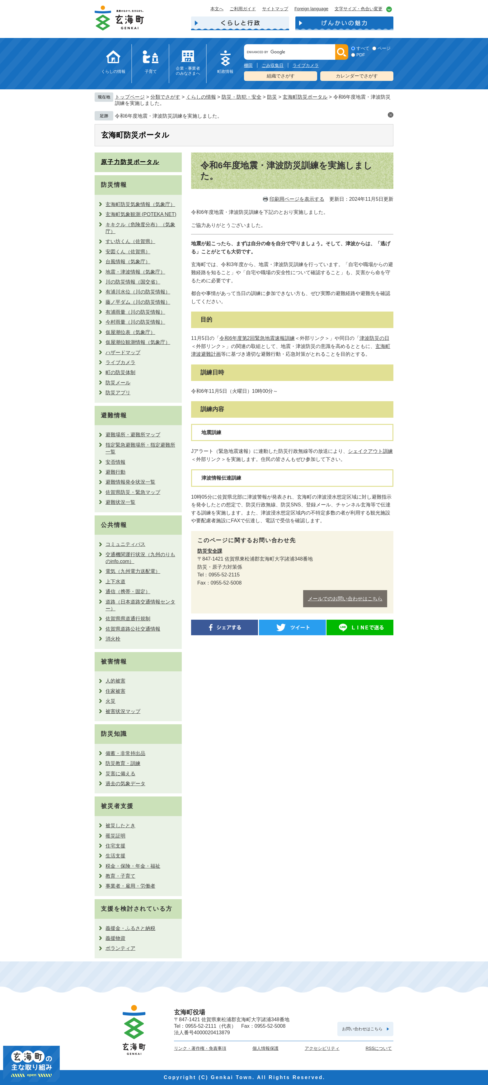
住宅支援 (115, 845)
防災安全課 (209, 551)
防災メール (118, 382)
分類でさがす (165, 97)
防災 (272, 97)
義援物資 (115, 938)
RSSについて (379, 1048)
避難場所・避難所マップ (133, 434)
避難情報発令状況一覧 (130, 482)
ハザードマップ (123, 352)
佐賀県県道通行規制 (128, 618)
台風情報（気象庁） (128, 261)
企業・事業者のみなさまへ (188, 71)
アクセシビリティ (322, 1048)
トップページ (130, 97)
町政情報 (225, 71)
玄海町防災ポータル (305, 97)
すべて (362, 48)
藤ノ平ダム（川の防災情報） (138, 302)
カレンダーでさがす (357, 75)
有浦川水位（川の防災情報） (138, 291)
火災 (110, 701)
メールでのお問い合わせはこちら (345, 598)
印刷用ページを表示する (297, 199)
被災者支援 (117, 806)
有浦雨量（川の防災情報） (135, 312)
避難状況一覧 (120, 502)
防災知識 (114, 733)
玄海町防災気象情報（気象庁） (140, 204)
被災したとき (120, 825)
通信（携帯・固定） (128, 591)
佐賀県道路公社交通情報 (133, 629)
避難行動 (115, 472)
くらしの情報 (113, 71)
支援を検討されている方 (136, 908)
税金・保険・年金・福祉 (133, 866)
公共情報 (114, 525)
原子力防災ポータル (130, 162)
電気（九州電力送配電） (133, 571)
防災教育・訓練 (123, 763)
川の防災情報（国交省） (133, 281)
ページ (384, 48)
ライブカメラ (306, 65)
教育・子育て (120, 876)
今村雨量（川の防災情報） (135, 322)
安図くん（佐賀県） (128, 251)
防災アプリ (118, 392)
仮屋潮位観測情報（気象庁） (138, 342)
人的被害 (115, 680)
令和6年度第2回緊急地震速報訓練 (257, 338)
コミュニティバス (125, 544)
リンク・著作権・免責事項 (200, 1048)
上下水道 (115, 581)
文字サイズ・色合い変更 (358, 8)
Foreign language (311, 8)
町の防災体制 (120, 372)
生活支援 (115, 855)
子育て (151, 71)
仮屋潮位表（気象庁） (130, 332)
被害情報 (114, 661)
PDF (360, 54)
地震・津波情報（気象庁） (135, 272)
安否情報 (115, 462)
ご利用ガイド (243, 8)
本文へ (216, 8)
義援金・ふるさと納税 (130, 928)
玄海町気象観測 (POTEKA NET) (141, 214)
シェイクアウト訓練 (370, 451)
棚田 (248, 65)
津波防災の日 (374, 338)
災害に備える (120, 773)
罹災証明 (115, 835)
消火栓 (113, 638)
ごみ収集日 (273, 65)
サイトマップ (275, 8)
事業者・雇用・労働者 (130, 886)
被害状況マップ (123, 711)
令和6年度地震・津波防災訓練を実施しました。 (168, 116)
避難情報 (114, 415)
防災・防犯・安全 (241, 97)
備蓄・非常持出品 (125, 753)
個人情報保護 (265, 1048)
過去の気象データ (125, 783)
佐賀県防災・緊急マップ (133, 492)
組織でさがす (281, 75)
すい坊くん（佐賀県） (130, 241)
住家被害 (115, 691)
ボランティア (120, 948)
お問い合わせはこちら (362, 1028)
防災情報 (114, 184)
